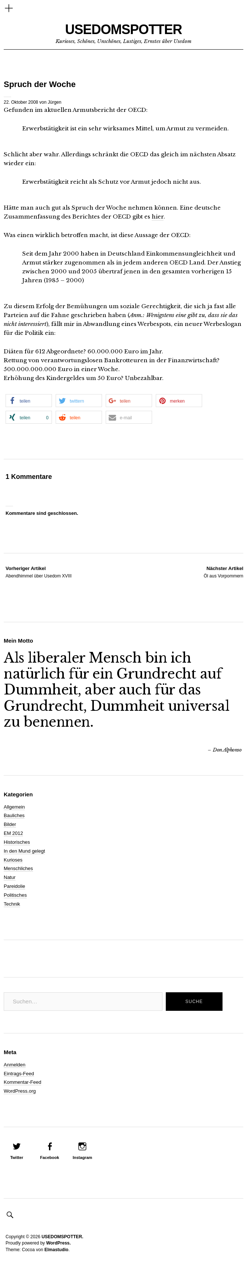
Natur (10, 877)
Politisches (15, 895)
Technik (12, 904)
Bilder (10, 824)
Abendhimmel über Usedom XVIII (39, 572)
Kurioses (13, 860)
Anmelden (15, 1064)
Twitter (16, 1157)
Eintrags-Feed (19, 1073)
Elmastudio (57, 1249)
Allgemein (14, 807)
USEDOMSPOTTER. (62, 1236)
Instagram (82, 1157)
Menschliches (18, 868)
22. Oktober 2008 (21, 102)
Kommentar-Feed (22, 1082)
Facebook (49, 1157)
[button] (29, 400)
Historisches (17, 842)
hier (158, 216)
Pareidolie (14, 886)
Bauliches (14, 815)
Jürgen (55, 102)
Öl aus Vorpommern (223, 572)
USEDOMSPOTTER (123, 29)
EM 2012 (13, 833)
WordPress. (58, 1243)
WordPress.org (20, 1091)
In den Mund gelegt (24, 851)
